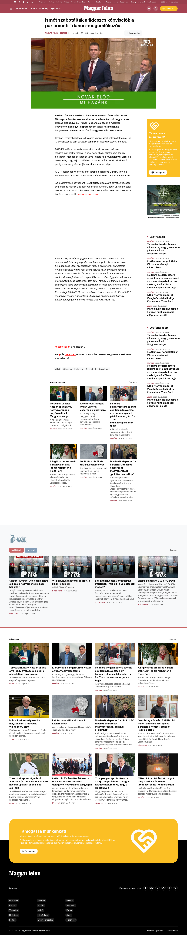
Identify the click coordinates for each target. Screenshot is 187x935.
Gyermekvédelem (78, 2)
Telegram (70, 354)
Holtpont (41, 900)
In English (141, 2)
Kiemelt (33, 8)
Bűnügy (90, 2)
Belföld (51, 2)
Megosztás (133, 33)
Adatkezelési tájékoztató (154, 931)
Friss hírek (13, 900)
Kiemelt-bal (103, 369)
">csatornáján (93, 325)
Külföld (59, 2)
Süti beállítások (172, 931)
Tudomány (124, 2)
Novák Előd (91, 369)
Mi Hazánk (67, 369)
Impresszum (14, 888)
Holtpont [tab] (31, 550)
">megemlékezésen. (87, 194)
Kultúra (108, 2)
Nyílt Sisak (56, 8)
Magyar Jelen (51, 33)
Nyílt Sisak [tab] (16, 550)
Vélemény (42, 2)
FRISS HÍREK (21, 8)
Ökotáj (133, 2)
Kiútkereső (152, 2)
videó (57, 369)
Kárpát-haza (43, 915)
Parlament (78, 369)
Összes (133, 382)
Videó (66, 2)
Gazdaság (99, 2)
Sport (115, 2)
